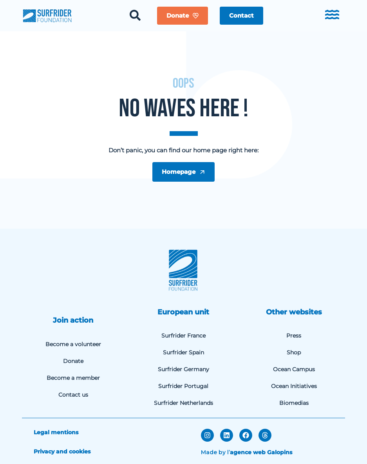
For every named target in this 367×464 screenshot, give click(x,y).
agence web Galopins (261, 452)
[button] (241, 16)
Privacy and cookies (62, 451)
